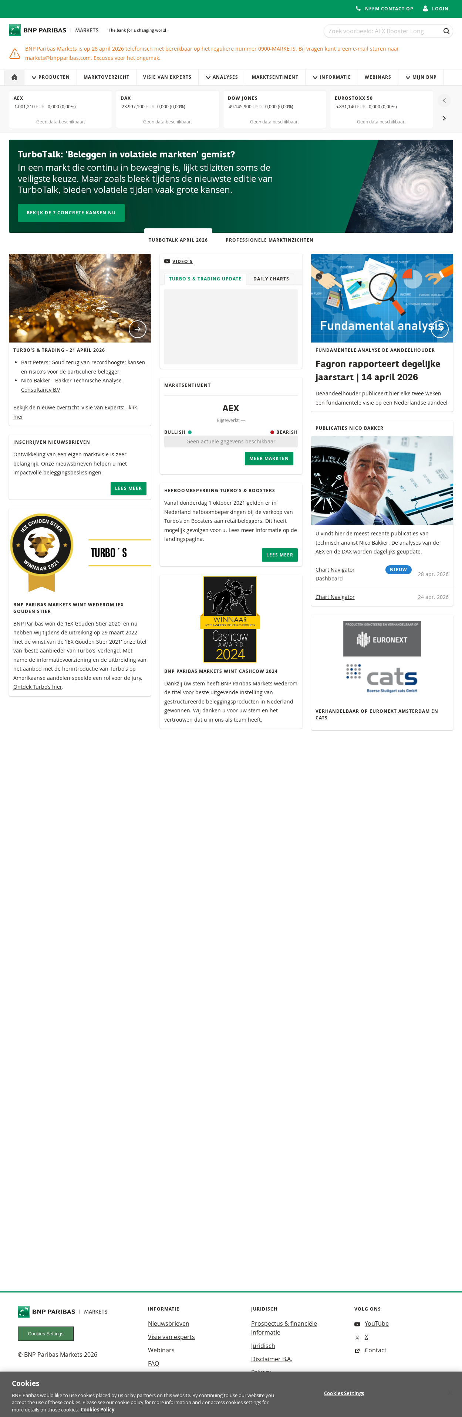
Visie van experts (167, 77)
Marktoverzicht (106, 77)
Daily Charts (271, 279)
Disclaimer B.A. (271, 1359)
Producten (50, 77)
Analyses (221, 77)
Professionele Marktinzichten (270, 240)
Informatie (331, 77)
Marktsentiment (275, 77)
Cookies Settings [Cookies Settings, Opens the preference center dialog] (344, 1396)
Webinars (378, 77)
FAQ (153, 1363)
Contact (370, 1350)
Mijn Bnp (421, 77)
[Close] (450, 1396)
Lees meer (128, 488)
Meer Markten (269, 458)
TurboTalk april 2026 (178, 240)
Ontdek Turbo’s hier (37, 686)
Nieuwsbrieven (168, 1323)
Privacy (261, 1372)
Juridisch (263, 1346)
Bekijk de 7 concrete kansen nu (71, 213)
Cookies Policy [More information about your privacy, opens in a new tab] (97, 1412)
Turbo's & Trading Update (205, 279)
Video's (178, 261)
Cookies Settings (46, 1333)
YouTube (371, 1323)
